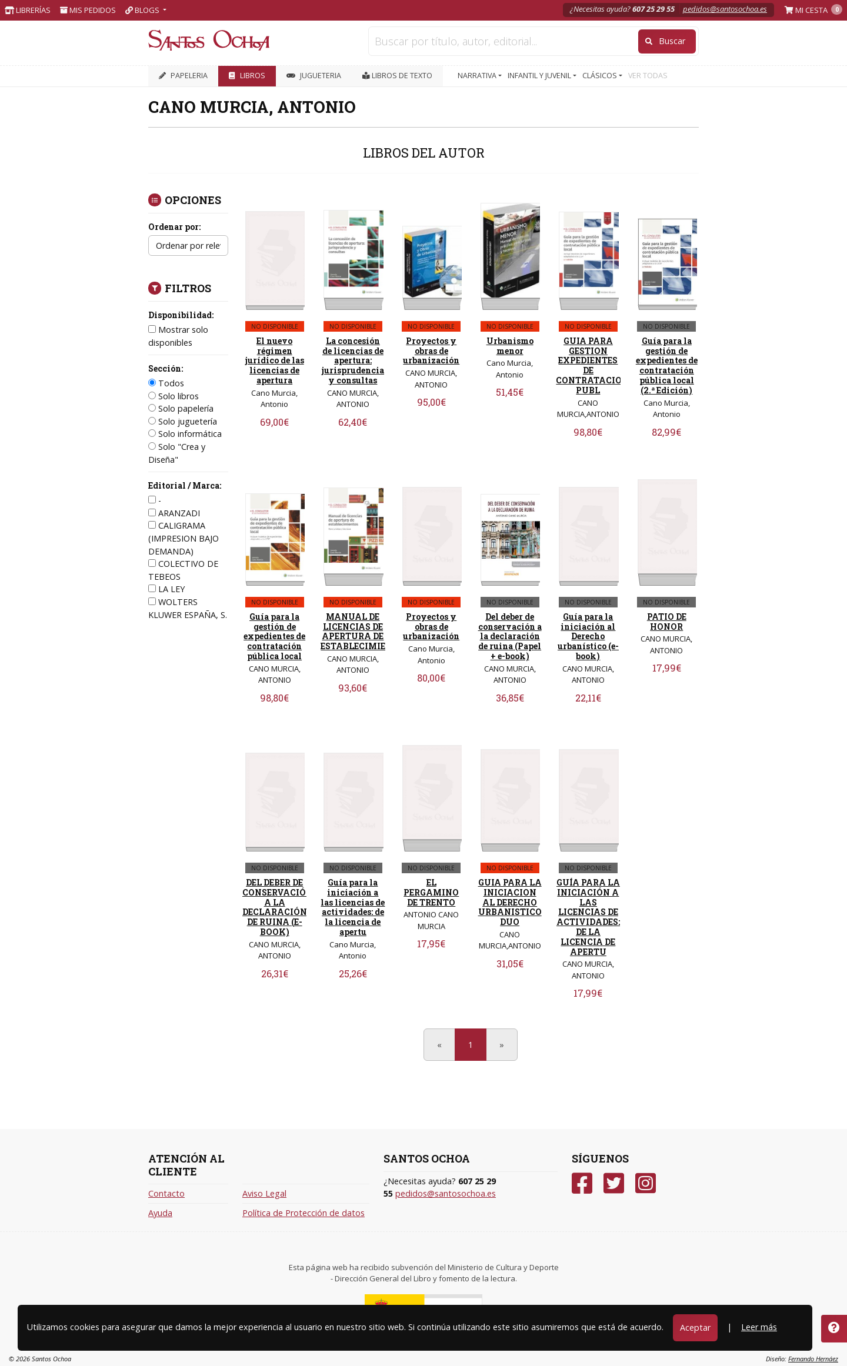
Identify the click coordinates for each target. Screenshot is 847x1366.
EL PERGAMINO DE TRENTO (431, 892)
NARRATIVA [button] (478, 76)
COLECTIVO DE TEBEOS (183, 570)
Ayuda (160, 1212)
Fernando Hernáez (813, 1358)
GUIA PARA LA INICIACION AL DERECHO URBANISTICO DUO (510, 902)
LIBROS (247, 76)
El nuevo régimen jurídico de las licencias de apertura (274, 360)
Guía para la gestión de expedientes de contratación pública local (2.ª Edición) (667, 365)
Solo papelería (181, 408)
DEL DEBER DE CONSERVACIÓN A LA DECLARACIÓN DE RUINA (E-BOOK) (277, 907)
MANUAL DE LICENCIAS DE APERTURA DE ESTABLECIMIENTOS (365, 631)
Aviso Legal (264, 1193)
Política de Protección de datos (303, 1212)
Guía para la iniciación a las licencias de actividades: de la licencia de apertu (353, 907)
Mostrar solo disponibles (178, 336)
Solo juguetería (182, 421)
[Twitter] (613, 1183)
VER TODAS (648, 76)
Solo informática (185, 433)
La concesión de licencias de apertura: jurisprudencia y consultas (353, 360)
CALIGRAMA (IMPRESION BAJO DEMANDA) (183, 538)
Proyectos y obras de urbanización (431, 350)
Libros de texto (397, 76)
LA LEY (166, 589)
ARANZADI (174, 513)
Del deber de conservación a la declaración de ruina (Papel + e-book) (510, 636)
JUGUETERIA (313, 76)
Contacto (166, 1193)
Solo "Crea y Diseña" (176, 453)
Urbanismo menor (509, 345)
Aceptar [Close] (695, 1327)
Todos (166, 383)
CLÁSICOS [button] (600, 76)
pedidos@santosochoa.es (725, 9)
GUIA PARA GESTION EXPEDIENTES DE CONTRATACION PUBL (592, 365)
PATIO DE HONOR (666, 621)
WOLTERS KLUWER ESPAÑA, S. (187, 608)
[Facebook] (582, 1183)
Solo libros (173, 396)
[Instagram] (645, 1183)
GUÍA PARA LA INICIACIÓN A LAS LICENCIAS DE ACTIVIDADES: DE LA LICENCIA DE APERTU (588, 917)
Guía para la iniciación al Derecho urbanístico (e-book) (588, 636)
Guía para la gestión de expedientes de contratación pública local (274, 636)
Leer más (759, 1326)
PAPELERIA (183, 76)
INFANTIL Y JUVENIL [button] (540, 76)
